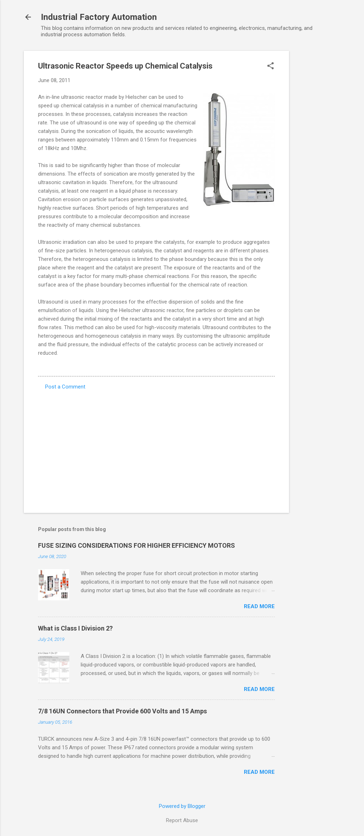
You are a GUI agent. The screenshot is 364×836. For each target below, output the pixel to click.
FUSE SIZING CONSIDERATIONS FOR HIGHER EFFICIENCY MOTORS (136, 545)
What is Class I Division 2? (75, 628)
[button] (270, 66)
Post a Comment (65, 387)
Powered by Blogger (182, 806)
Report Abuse (182, 820)
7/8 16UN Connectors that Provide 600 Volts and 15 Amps (122, 711)
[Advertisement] (317, 157)
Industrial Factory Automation (99, 17)
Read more (259, 606)
